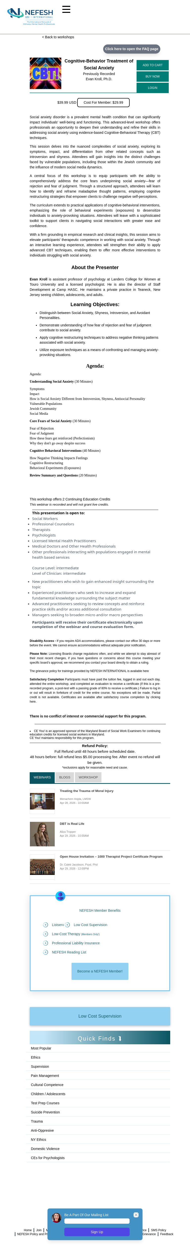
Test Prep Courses (45, 1103)
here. (33, 701)
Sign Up (97, 1232)
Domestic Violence (45, 1149)
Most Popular (41, 1048)
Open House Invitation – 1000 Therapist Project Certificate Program (111, 856)
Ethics (35, 1057)
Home (28, 1230)
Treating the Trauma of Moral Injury (87, 791)
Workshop (88, 777)
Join (39, 1230)
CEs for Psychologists (48, 1158)
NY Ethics (38, 1140)
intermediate (67, 567)
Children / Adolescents (48, 1094)
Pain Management (45, 1076)
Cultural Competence (47, 1085)
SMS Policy (158, 1230)
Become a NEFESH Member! (100, 971)
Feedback (166, 1234)
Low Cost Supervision (99, 1016)
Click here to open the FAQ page (131, 49)
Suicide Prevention (45, 1112)
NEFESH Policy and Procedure (37, 1234)
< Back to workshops (58, 37)
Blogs (64, 777)
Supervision (40, 1066)
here (146, 671)
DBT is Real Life (72, 824)
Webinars (42, 777)
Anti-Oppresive (42, 1130)
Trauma (37, 1121)
